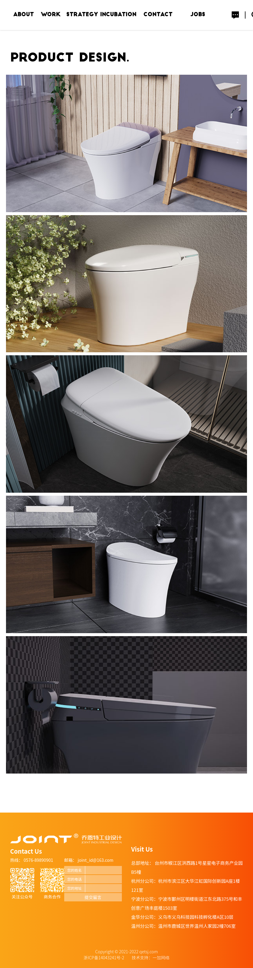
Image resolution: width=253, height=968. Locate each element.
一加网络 (161, 957)
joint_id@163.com (95, 860)
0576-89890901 (38, 860)
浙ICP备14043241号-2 (104, 957)
